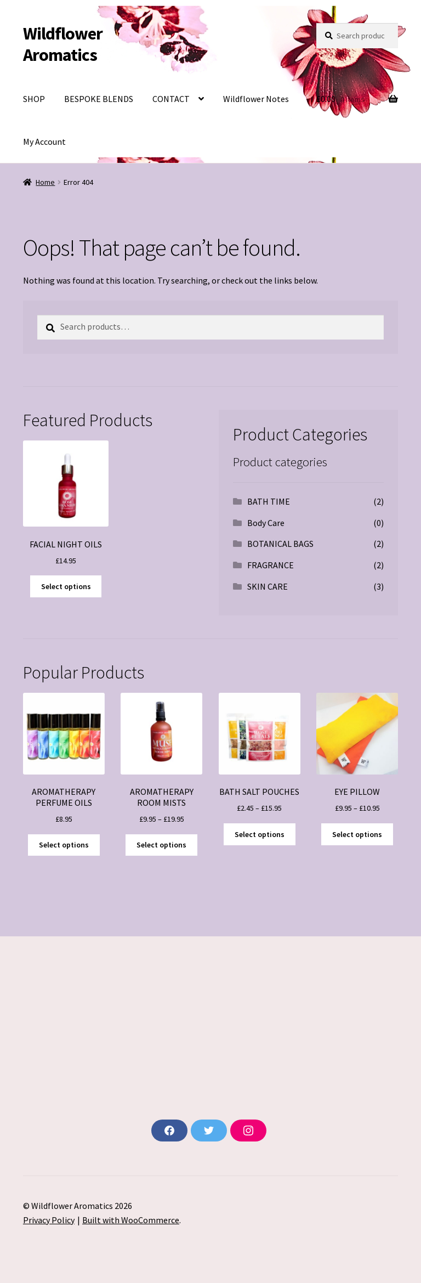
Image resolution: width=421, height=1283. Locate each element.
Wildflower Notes (256, 98)
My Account (44, 141)
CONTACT (171, 98)
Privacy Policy (49, 1219)
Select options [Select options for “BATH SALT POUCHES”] (260, 834)
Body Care (266, 522)
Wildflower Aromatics (63, 44)
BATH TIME (268, 501)
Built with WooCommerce (130, 1219)
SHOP (34, 98)
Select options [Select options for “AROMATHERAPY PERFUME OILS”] (64, 845)
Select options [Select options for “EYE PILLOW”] (357, 834)
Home (45, 182)
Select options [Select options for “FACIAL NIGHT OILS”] (66, 586)
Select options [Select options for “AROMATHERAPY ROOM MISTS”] (161, 845)
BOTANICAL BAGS (280, 543)
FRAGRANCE (270, 564)
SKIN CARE (267, 586)
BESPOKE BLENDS (98, 98)
